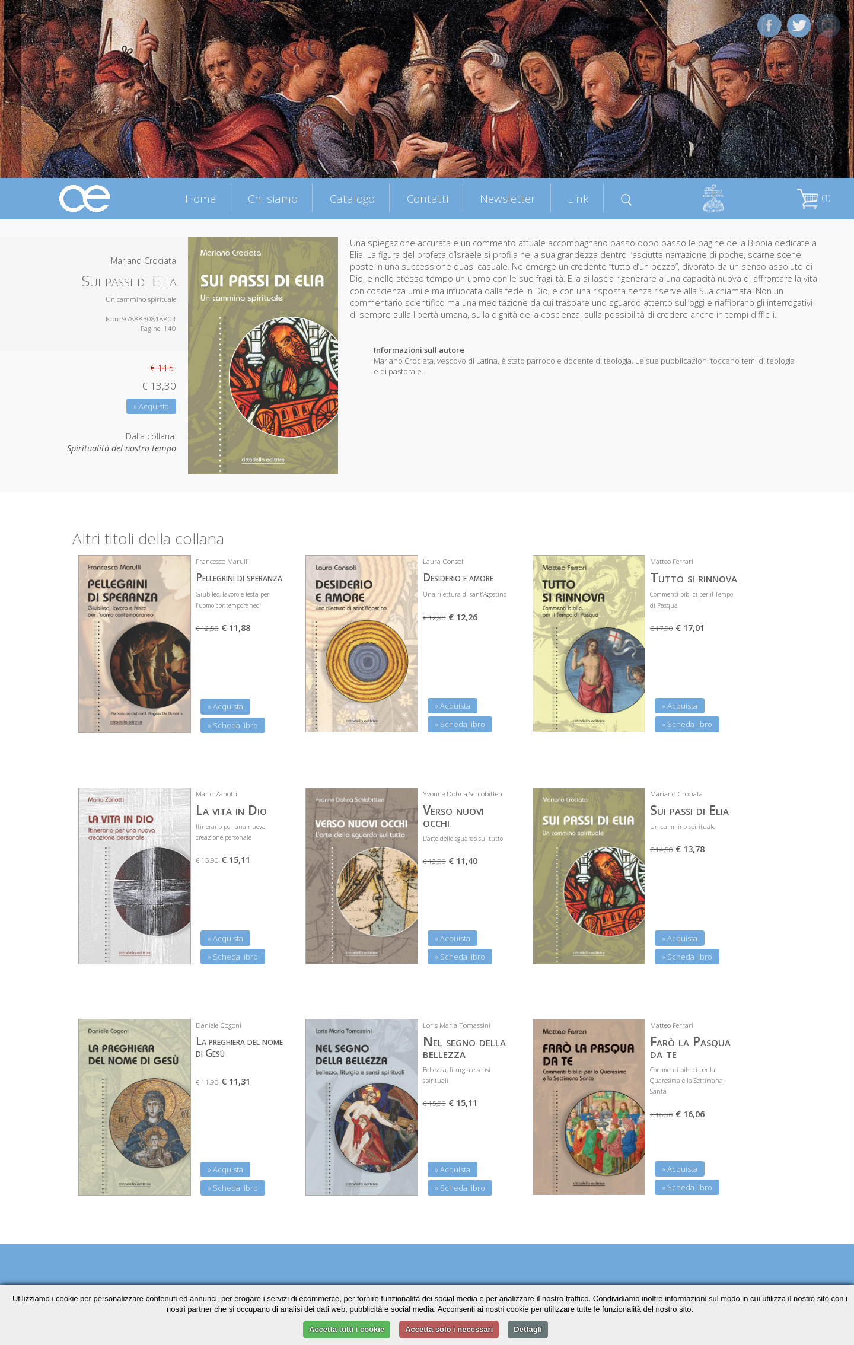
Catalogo (352, 198)
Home (200, 198)
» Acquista (151, 406)
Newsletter (508, 198)
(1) (813, 197)
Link (578, 198)
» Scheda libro (233, 725)
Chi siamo (273, 198)
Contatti (427, 198)
